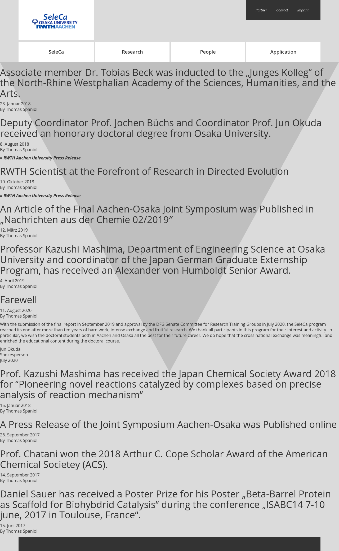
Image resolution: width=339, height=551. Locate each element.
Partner (261, 10)
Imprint (303, 10)
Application (283, 52)
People (208, 52)
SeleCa (56, 52)
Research (132, 52)
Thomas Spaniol (22, 109)
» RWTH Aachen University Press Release (40, 158)
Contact (282, 10)
